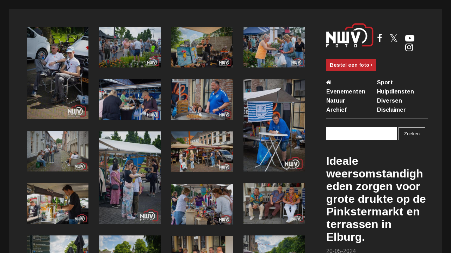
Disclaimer (391, 110)
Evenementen (345, 92)
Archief (336, 110)
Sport (385, 82)
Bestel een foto (351, 65)
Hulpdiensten (395, 92)
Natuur (335, 101)
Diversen (389, 101)
